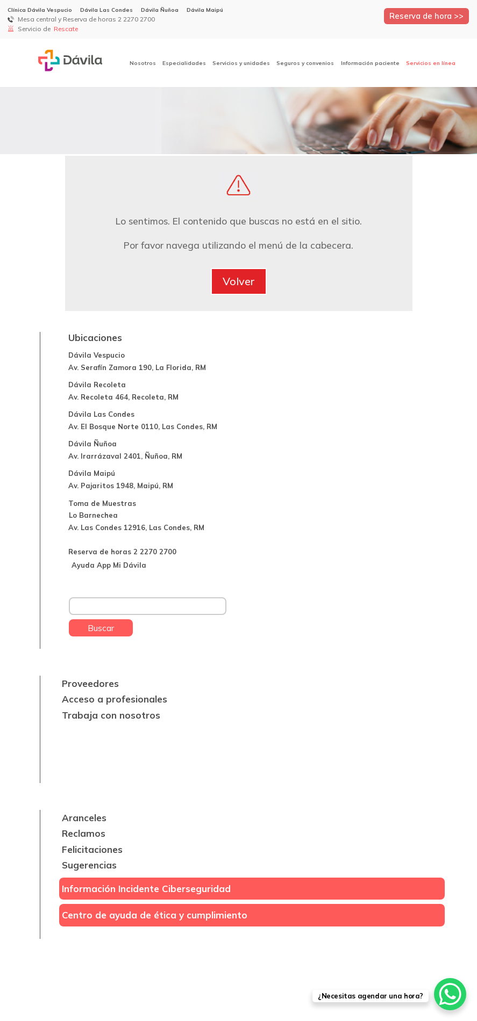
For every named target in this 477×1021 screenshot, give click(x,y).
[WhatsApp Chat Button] (450, 994)
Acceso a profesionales (114, 699)
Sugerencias (89, 865)
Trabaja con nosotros (111, 715)
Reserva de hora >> (426, 16)
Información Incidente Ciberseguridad (146, 888)
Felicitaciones (92, 849)
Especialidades (184, 63)
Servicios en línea (430, 63)
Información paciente (370, 63)
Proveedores (90, 683)
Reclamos (83, 833)
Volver (239, 281)
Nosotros (143, 63)
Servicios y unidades (241, 63)
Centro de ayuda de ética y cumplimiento (154, 915)
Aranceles (84, 817)
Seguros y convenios (305, 63)
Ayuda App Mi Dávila (109, 565)
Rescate (67, 29)
